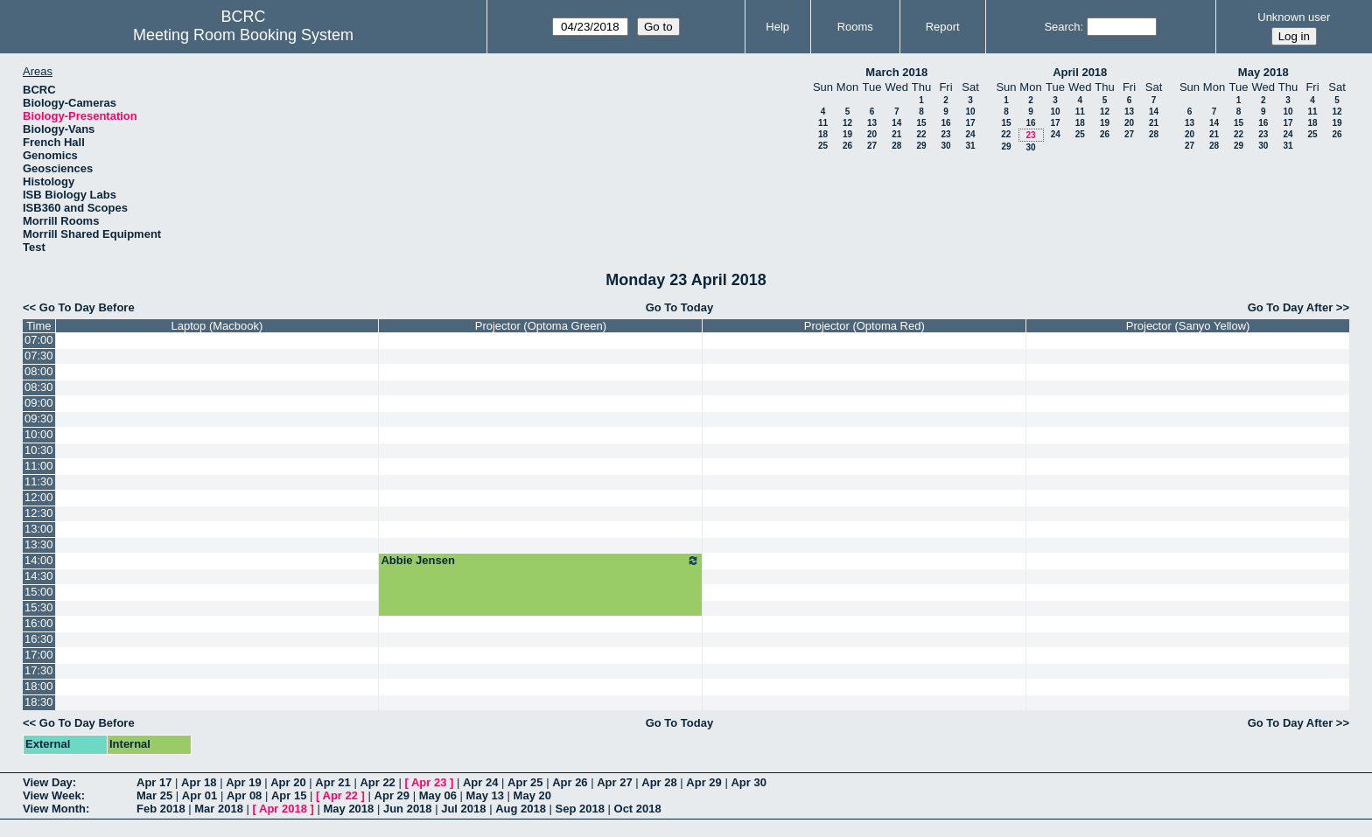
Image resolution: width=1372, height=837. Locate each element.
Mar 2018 (218, 808)
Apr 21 (332, 782)
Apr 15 (288, 795)
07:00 (38, 339)
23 (945, 134)
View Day (48, 782)
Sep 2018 (580, 808)
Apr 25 (525, 782)
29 (921, 145)
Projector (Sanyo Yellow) (1188, 325)
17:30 (38, 670)
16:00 (38, 623)
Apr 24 (480, 782)
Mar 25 (154, 795)
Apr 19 (243, 782)
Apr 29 (703, 782)
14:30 (38, 575)
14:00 (38, 560)
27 (872, 145)
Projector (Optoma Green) (540, 325)
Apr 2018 (283, 808)
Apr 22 (377, 782)
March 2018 (896, 72)
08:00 (38, 371)
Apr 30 (748, 782)
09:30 (38, 418)
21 (896, 134)
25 (823, 145)
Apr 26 (569, 782)
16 (945, 123)
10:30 (38, 450)
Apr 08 (244, 795)
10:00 (38, 434)
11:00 (38, 465)
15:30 (38, 607)
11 (823, 123)
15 (921, 123)
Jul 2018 (463, 808)
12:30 (38, 513)
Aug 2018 (520, 808)
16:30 (38, 638)
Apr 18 (198, 782)
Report (943, 26)
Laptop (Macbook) (217, 325)
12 (847, 123)
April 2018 (1080, 72)
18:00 (38, 686)
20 (872, 134)
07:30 (38, 355)
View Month (54, 808)
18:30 (38, 701)
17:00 (38, 654)
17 (970, 123)
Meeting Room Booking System (243, 35)
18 (823, 134)
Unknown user (1293, 17)
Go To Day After (1291, 307)
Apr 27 (614, 782)
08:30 (38, 387)
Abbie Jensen (540, 561)
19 (847, 134)
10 (970, 111)
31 (970, 145)
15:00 (38, 591)
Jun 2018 (407, 808)
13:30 (38, 544)
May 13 (485, 795)
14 (896, 123)
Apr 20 (287, 782)
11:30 (38, 481)
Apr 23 (428, 782)
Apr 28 (658, 782)
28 (896, 145)
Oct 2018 (638, 808)
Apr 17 (154, 782)
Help (777, 26)
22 (921, 134)
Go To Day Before (87, 307)
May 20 (532, 795)
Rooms (855, 26)
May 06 (438, 795)
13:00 (38, 528)
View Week (52, 795)
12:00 (38, 497)
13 (872, 123)
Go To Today (680, 307)
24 (970, 134)
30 (945, 145)
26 (847, 145)
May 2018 (1263, 72)
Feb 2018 (161, 808)
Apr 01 (199, 795)
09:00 (38, 402)
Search (1062, 26)
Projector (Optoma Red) (864, 325)
